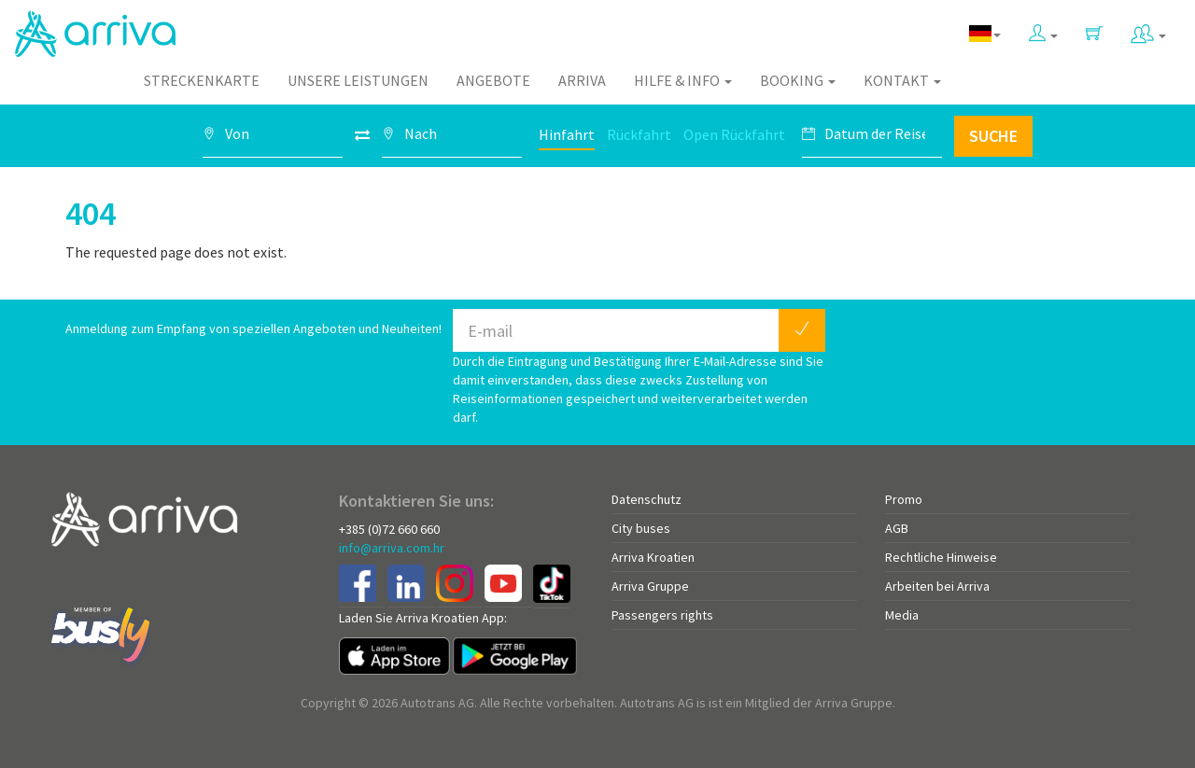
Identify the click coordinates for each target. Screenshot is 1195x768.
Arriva (582, 80)
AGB (896, 528)
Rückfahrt (639, 134)
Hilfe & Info (683, 80)
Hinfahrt (567, 134)
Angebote (493, 80)
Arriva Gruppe (650, 586)
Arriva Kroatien (653, 557)
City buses (641, 528)
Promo (903, 499)
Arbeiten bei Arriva (937, 586)
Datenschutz (647, 499)
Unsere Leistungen (358, 80)
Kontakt (902, 80)
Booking (798, 80)
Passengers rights (662, 615)
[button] (1043, 29)
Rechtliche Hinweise (941, 557)
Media (902, 615)
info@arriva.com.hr (391, 547)
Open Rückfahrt (734, 134)
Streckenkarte (202, 80)
